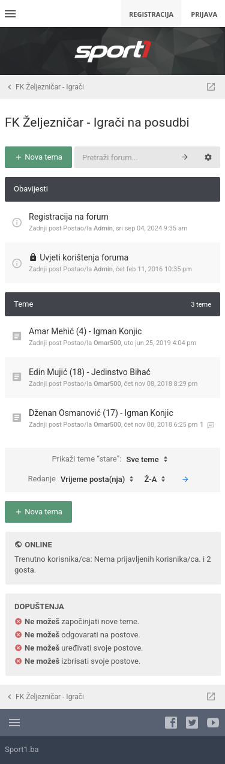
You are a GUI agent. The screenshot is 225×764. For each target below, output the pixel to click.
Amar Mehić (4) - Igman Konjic (85, 331)
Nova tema (38, 156)
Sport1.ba (22, 749)
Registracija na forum (69, 216)
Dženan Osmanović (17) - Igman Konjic (101, 413)
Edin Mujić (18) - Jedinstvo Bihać (90, 372)
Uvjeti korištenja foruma (84, 257)
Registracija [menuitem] (151, 14)
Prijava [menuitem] (204, 14)
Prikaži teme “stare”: (112, 459)
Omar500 (107, 343)
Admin (103, 228)
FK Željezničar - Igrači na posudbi (97, 122)
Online (38, 544)
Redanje (83, 479)
